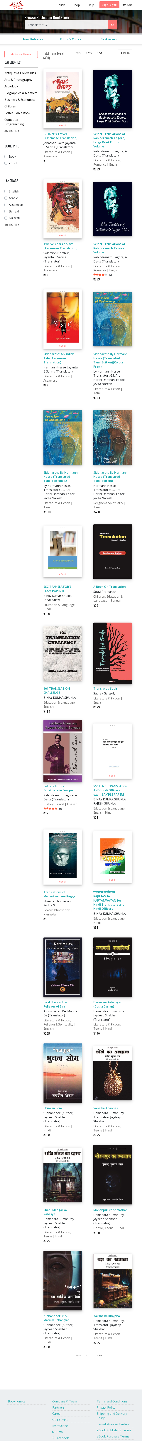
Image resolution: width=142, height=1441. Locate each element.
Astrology (11, 86)
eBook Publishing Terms (114, 1430)
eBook (13, 163)
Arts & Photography (18, 80)
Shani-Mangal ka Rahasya (55, 1212)
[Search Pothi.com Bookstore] (112, 24)
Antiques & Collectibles (20, 73)
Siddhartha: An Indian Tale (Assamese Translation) (58, 358)
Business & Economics (19, 100)
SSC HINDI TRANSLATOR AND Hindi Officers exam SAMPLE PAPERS (110, 790)
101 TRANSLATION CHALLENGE (56, 691)
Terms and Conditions (112, 1401)
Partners (58, 1407)
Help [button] (91, 5)
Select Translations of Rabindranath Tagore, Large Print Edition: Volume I (109, 140)
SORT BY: (125, 53)
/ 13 (90, 53)
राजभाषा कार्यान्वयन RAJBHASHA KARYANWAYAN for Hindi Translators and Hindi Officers (108, 900)
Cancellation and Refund (113, 1424)
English (14, 191)
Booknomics (16, 1401)
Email (58, 1432)
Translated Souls (105, 689)
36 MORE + (11, 131)
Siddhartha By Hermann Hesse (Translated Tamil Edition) (110, 477)
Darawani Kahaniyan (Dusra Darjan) (107, 1004)
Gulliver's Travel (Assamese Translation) (60, 136)
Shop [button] (77, 5)
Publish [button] (60, 5)
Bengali (14, 211)
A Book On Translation (109, 587)
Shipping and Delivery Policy (112, 1416)
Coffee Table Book (17, 113)
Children (10, 106)
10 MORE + (11, 225)
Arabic (13, 198)
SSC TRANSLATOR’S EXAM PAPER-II (57, 589)
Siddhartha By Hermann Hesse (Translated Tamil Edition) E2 (60, 477)
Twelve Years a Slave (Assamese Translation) (60, 246)
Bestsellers (109, 39)
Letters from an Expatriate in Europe (58, 788)
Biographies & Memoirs (20, 93)
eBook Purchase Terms (113, 1436)
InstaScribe (60, 1426)
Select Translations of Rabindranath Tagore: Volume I (109, 248)
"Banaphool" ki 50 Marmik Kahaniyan (56, 1318)
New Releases (33, 39)
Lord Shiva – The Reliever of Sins (55, 1004)
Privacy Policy (106, 1407)
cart (127, 5)
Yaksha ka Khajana (106, 1316)
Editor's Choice (71, 39)
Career (57, 1414)
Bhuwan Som (52, 1108)
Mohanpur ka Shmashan (110, 1210)
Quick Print (60, 1420)
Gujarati (14, 218)
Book (12, 156)
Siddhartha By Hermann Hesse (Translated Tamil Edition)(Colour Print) (110, 360)
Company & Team (64, 1401)
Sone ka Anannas (105, 1108)
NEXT (99, 53)
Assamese (16, 205)
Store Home (21, 54)
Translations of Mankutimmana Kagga (59, 894)
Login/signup (109, 4)
